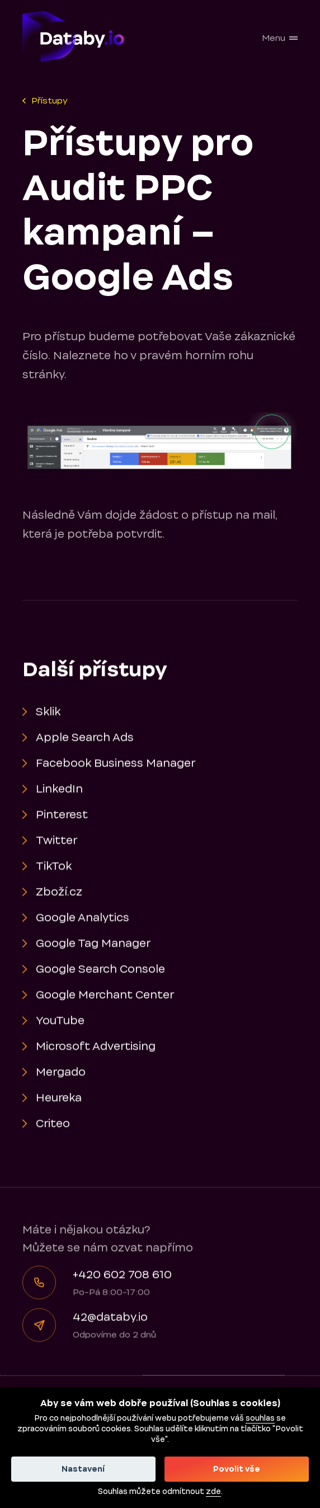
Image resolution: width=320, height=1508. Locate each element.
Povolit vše (236, 1469)
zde (213, 1491)
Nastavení (83, 1469)
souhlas (260, 1418)
